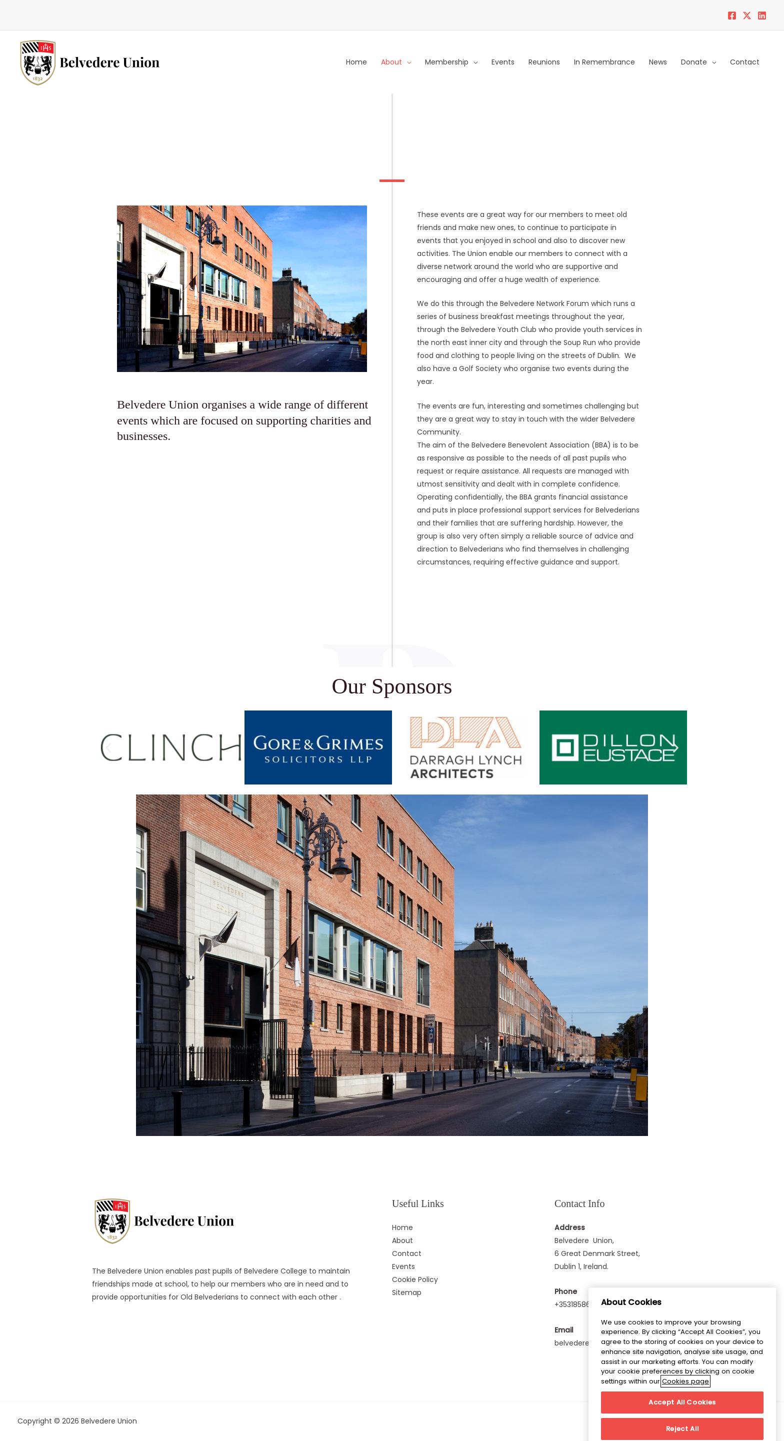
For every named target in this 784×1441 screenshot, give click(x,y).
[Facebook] (732, 15)
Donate (694, 62)
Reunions (544, 62)
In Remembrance (604, 62)
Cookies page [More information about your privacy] (685, 1403)
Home (356, 62)
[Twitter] (747, 15)
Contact (745, 62)
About (391, 62)
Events (503, 62)
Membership (446, 62)
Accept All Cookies (682, 1423)
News (658, 62)
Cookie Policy (415, 1279)
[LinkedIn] (762, 15)
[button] (108, 748)
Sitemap (407, 1293)
